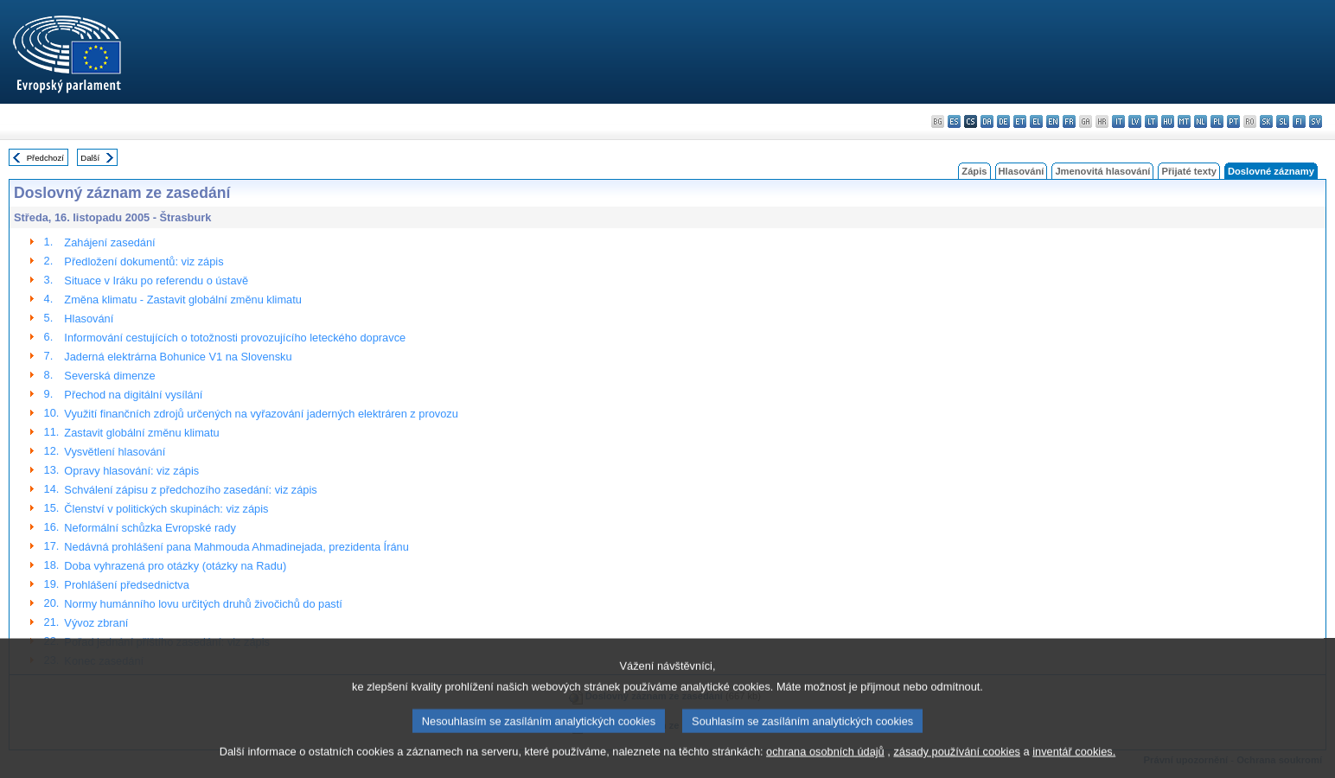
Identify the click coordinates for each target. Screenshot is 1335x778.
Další (89, 158)
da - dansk (986, 121)
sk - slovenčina (1266, 121)
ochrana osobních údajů (825, 762)
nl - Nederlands (1200, 121)
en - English (1052, 121)
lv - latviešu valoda (1134, 121)
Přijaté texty (1188, 171)
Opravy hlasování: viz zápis (131, 470)
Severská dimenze (109, 375)
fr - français (1069, 121)
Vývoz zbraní (96, 622)
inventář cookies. (1073, 762)
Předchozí (45, 158)
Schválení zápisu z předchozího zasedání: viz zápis (190, 489)
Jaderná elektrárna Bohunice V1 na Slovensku (177, 356)
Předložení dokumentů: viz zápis (143, 261)
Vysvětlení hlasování (114, 451)
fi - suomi (1299, 121)
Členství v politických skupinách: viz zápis (166, 508)
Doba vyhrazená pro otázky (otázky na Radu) (175, 565)
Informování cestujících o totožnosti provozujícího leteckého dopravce (235, 337)
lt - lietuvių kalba (1151, 121)
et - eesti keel (1019, 121)
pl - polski (1216, 121)
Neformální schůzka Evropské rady (149, 527)
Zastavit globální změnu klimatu (141, 432)
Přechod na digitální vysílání (133, 394)
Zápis (974, 171)
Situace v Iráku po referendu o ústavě (156, 280)
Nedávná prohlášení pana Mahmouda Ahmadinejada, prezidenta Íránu (236, 546)
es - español (954, 121)
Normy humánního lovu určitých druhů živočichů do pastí (203, 603)
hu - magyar (1167, 121)
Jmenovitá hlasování (1102, 171)
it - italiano (1118, 121)
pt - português (1233, 121)
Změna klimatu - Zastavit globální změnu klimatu (183, 299)
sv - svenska (1315, 121)
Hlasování (1021, 171)
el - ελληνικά (1036, 121)
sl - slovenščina (1282, 121)
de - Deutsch (1003, 121)
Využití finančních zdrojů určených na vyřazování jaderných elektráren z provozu (260, 413)
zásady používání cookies (956, 762)
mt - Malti (1184, 121)
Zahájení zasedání (109, 242)
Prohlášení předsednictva (126, 584)
